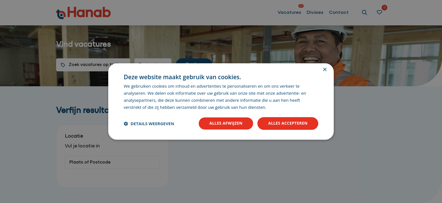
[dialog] (221, 101)
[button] (149, 123)
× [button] (324, 70)
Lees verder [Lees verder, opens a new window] (278, 108)
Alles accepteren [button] (288, 123)
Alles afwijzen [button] (226, 123)
